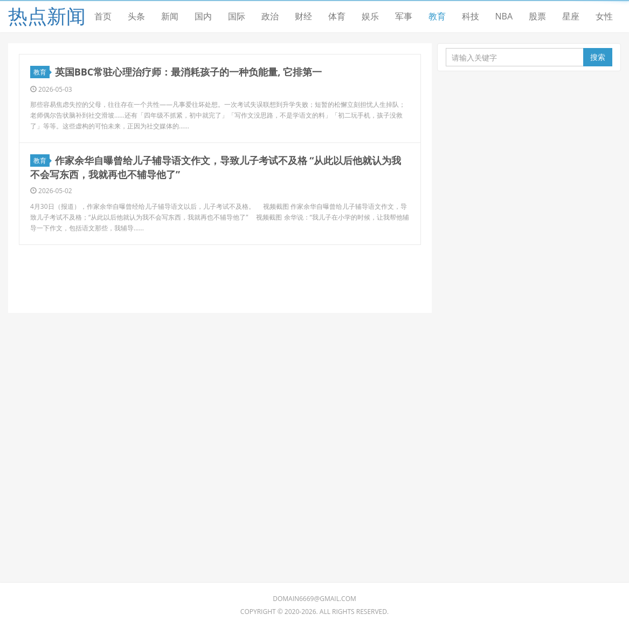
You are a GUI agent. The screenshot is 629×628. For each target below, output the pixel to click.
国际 (236, 16)
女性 (604, 16)
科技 (470, 16)
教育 (437, 16)
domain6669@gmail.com (314, 598)
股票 (537, 16)
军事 (403, 16)
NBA (504, 16)
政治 (270, 16)
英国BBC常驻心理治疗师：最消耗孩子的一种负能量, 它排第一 (188, 71)
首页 (103, 16)
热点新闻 (47, 16)
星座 (570, 16)
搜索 (597, 57)
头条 (136, 16)
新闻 (169, 16)
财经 (303, 16)
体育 (336, 16)
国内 (203, 16)
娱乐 (370, 16)
